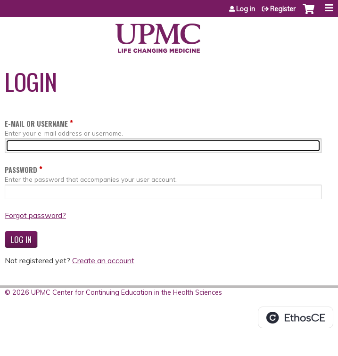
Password (21, 170)
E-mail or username (36, 124)
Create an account (103, 260)
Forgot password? (35, 215)
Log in (245, 9)
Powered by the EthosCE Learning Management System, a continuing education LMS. (295, 317)
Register (283, 9)
